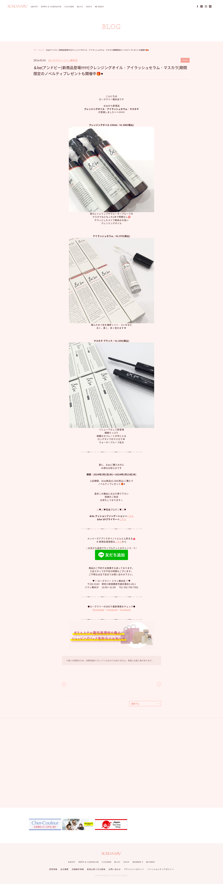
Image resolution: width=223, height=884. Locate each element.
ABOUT (34, 6)
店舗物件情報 (78, 869)
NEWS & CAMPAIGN (51, 6)
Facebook (125, 609)
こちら (130, 516)
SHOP (89, 6)
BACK (64, 684)
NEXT (159, 684)
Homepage (98, 609)
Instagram (112, 609)
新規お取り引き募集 (96, 869)
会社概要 (64, 869)
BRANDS (99, 6)
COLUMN (69, 6)
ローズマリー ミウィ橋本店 (63, 60)
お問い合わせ (115, 869)
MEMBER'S (137, 862)
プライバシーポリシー (134, 869)
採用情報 (53, 869)
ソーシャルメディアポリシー (160, 869)
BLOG (80, 6)
